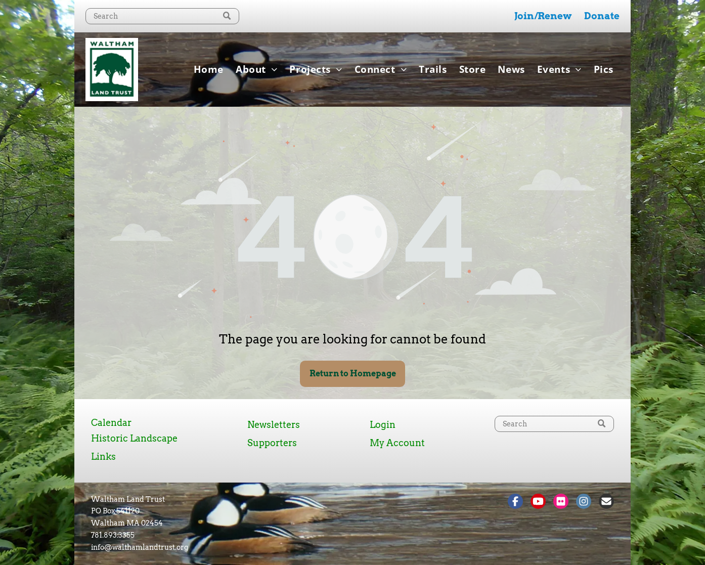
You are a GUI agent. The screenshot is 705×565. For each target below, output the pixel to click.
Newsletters (273, 424)
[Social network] (515, 502)
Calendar (111, 422)
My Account (397, 443)
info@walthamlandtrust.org (139, 547)
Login (382, 424)
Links (103, 456)
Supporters (272, 443)
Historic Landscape (134, 438)
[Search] (162, 16)
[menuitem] (209, 69)
